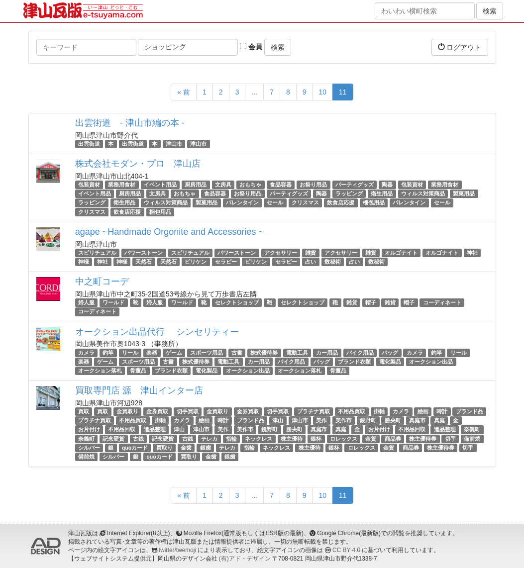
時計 (441, 411)
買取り (164, 448)
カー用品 (327, 353)
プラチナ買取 (313, 411)
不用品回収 (121, 430)
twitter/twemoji (177, 550)
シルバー (89, 448)
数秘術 (332, 262)
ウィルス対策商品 (423, 193)
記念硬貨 (113, 439)
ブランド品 (469, 411)
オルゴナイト (401, 253)
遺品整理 (155, 430)
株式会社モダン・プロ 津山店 (138, 164)
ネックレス (258, 439)
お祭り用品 (313, 185)
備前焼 (472, 439)
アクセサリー (280, 253)
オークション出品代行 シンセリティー (157, 332)
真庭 (439, 420)
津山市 (174, 144)
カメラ (86, 353)
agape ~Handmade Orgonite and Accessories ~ (169, 232)
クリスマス (305, 203)
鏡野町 (368, 420)
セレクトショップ (237, 302)
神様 (83, 262)
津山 (277, 420)
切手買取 (188, 411)
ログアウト (460, 47)
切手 (450, 439)
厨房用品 (196, 185)
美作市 (343, 420)
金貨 (370, 439)
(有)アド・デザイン (245, 558)
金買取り (127, 411)
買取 (83, 411)
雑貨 (310, 253)
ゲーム (174, 353)
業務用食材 (121, 185)
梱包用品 (374, 203)
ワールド (113, 302)
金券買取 (157, 411)
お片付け (89, 430)
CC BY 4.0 (346, 550)
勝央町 (393, 420)
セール (275, 203)
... (254, 92)
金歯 (186, 448)
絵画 (423, 411)
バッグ (390, 353)
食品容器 (281, 185)
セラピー (226, 262)
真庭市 (417, 420)
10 (322, 92)
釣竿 (108, 353)
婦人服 (86, 302)
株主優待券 (422, 439)
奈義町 (472, 430)
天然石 (143, 262)
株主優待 (292, 439)
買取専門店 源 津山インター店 (139, 390)
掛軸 (379, 411)
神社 (472, 253)
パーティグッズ (354, 185)
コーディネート (442, 302)
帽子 (370, 302)
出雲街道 (89, 144)
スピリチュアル (97, 253)
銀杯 (316, 439)
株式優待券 (264, 353)
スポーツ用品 (206, 353)
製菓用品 (464, 193)
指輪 (231, 439)
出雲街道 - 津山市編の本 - (130, 123)
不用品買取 (351, 411)
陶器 (387, 185)
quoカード (135, 448)
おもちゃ (250, 185)
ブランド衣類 (354, 362)
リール (130, 353)
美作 (321, 420)
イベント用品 (160, 185)
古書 (236, 353)
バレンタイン (242, 203)
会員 (251, 47)
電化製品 (390, 362)
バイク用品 (360, 353)
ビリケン (196, 262)
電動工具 (297, 353)
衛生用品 (382, 193)
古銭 (138, 439)
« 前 (183, 92)
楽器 (151, 353)
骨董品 (138, 371)
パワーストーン (143, 253)
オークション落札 (100, 371)
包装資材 (89, 185)
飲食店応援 (340, 203)
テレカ (209, 439)
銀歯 (205, 448)
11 (343, 92)
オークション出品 (431, 362)
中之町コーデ (102, 281)
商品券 (393, 439)
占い (310, 262)
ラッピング (349, 193)
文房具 (223, 185)
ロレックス (343, 439)
